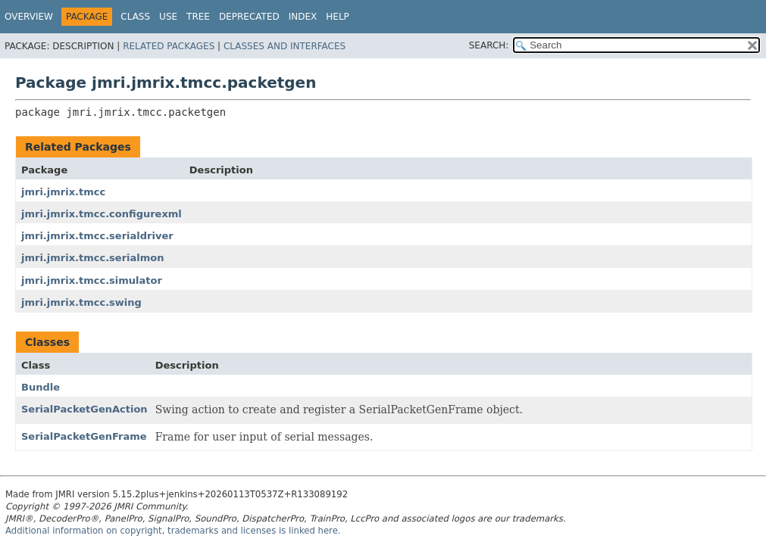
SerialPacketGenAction (84, 409)
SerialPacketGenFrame (84, 436)
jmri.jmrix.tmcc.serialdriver (97, 235)
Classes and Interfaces (284, 46)
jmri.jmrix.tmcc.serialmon (92, 257)
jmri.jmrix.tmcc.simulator (91, 280)
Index (303, 16)
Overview (29, 16)
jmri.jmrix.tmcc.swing (81, 302)
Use (168, 16)
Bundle (40, 387)
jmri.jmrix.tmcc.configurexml (101, 214)
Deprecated (249, 16)
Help (337, 16)
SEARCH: (489, 45)
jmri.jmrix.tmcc (63, 192)
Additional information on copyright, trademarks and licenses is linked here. (173, 530)
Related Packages (168, 46)
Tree (198, 16)
